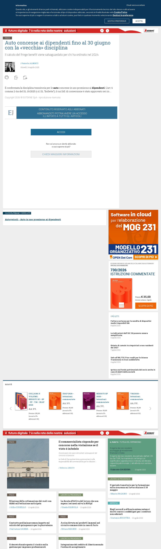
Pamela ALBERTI (30, 63)
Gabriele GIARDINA (121, 469)
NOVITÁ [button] (8, 384)
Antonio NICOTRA (120, 518)
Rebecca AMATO (67, 468)
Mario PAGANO (119, 493)
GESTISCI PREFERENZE (117, 20)
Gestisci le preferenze (123, 15)
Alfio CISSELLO (18, 507)
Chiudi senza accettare (135, 5)
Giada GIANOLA (70, 507)
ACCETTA (139, 20)
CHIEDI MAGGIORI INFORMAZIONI (61, 154)
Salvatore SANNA (19, 529)
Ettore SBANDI (69, 529)
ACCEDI (61, 132)
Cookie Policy (120, 12)
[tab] (80, 384)
